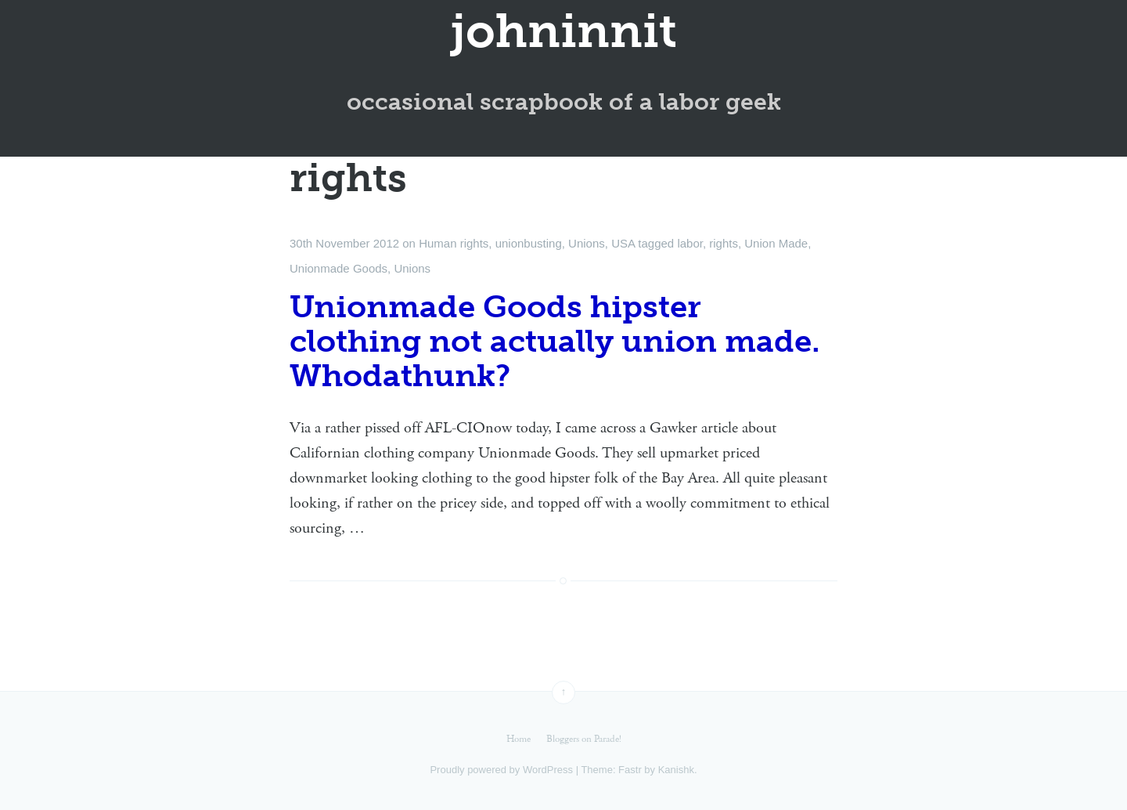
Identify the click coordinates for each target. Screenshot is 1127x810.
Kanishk (676, 770)
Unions (586, 243)
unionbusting (528, 243)
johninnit (564, 31)
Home (518, 739)
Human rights (453, 243)
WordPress (548, 770)
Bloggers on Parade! (583, 739)
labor (690, 243)
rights (723, 243)
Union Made (776, 243)
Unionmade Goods (338, 268)
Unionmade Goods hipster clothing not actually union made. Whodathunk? (555, 340)
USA (623, 243)
